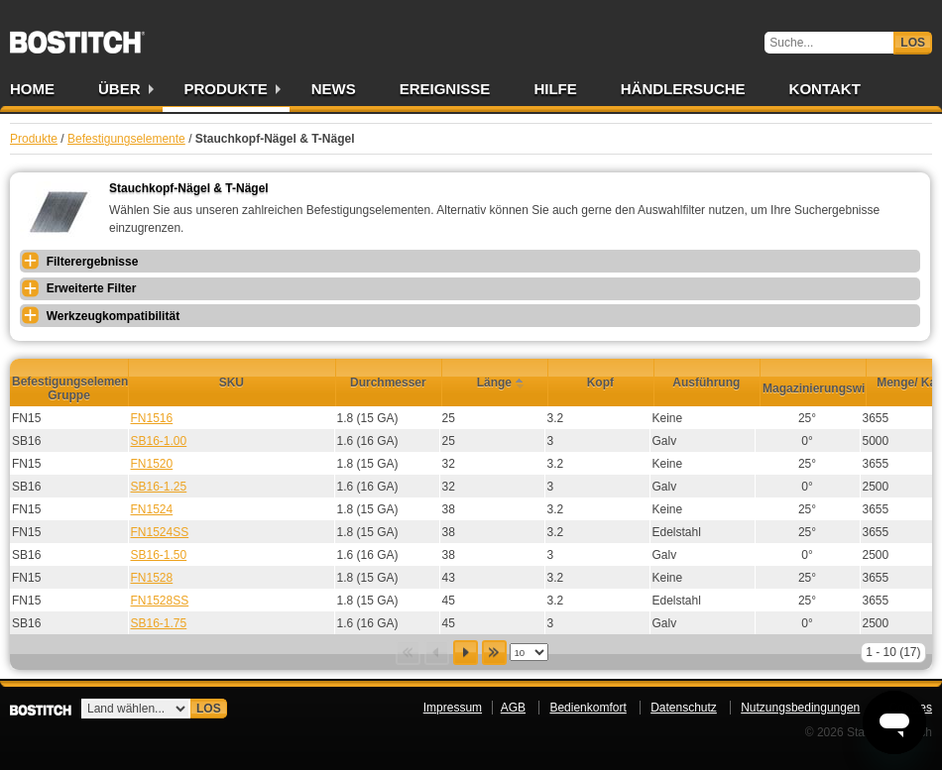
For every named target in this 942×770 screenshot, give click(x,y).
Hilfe (554, 88)
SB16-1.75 (159, 623)
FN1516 (152, 418)
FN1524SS (160, 532)
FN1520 (152, 464)
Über (119, 88)
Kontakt (825, 88)
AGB (513, 708)
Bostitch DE (77, 36)
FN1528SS (160, 600)
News (333, 88)
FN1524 (152, 509)
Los (912, 43)
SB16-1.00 (159, 441)
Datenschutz (683, 708)
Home (32, 88)
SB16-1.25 (159, 487)
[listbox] (529, 652)
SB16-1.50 (159, 555)
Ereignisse (445, 88)
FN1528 (152, 578)
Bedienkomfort (587, 708)
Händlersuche (683, 88)
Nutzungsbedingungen (800, 708)
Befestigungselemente (126, 139)
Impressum (452, 708)
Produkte (226, 88)
